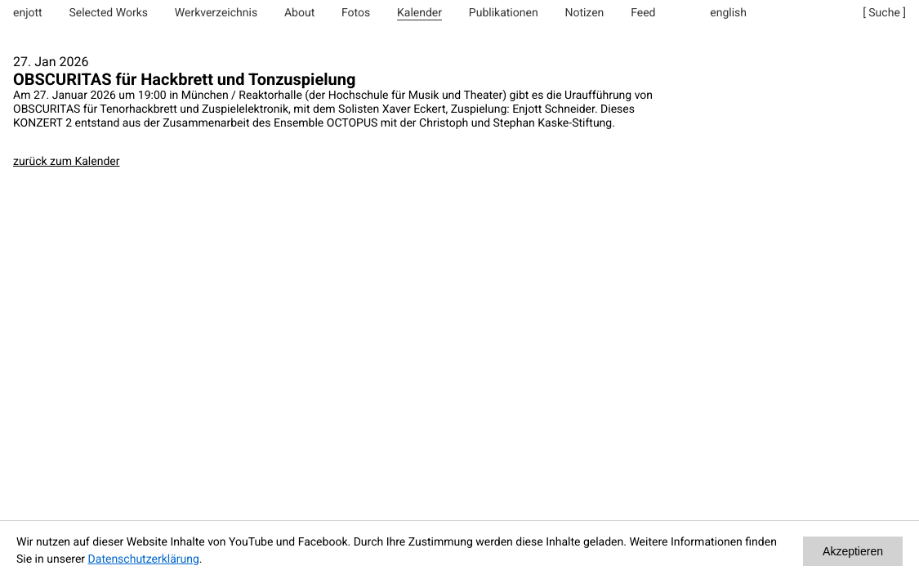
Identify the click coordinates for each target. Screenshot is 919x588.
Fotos (355, 13)
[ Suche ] (884, 13)
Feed (643, 13)
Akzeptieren (853, 551)
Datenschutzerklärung (143, 559)
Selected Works (108, 13)
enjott (27, 13)
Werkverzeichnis (216, 13)
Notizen (584, 13)
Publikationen (503, 13)
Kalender (419, 13)
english (728, 13)
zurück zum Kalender (66, 161)
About (299, 13)
